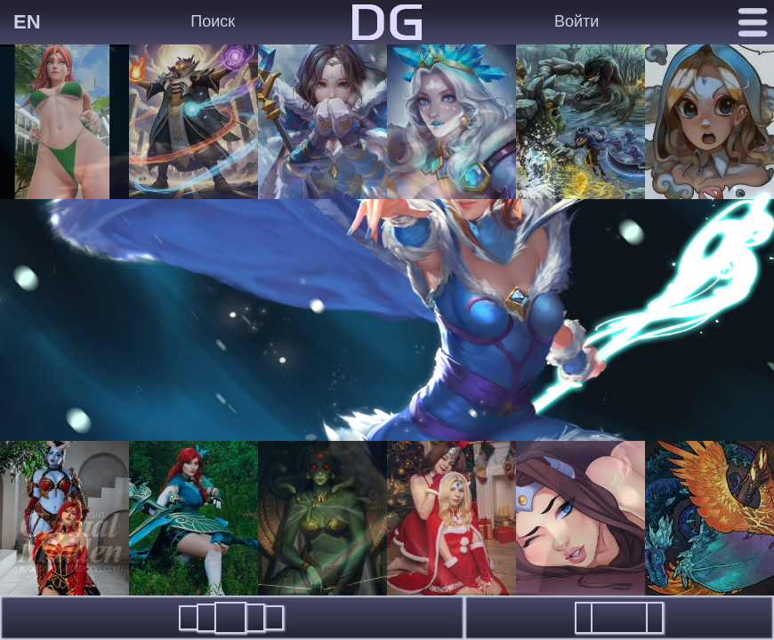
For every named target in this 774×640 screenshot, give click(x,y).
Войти (576, 21)
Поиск (212, 21)
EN (27, 22)
